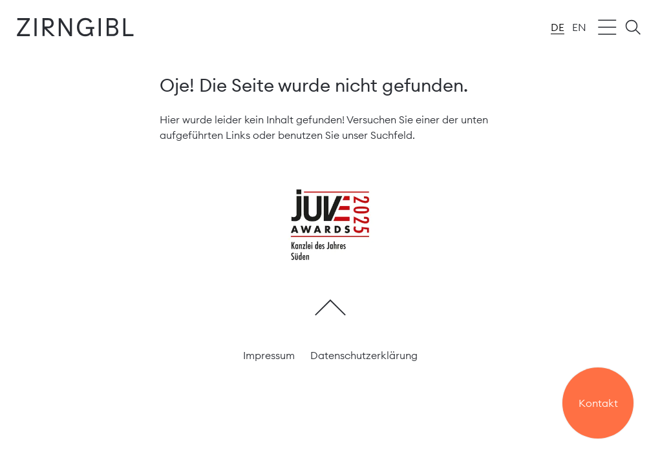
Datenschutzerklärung (364, 355)
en (579, 27)
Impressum (269, 355)
